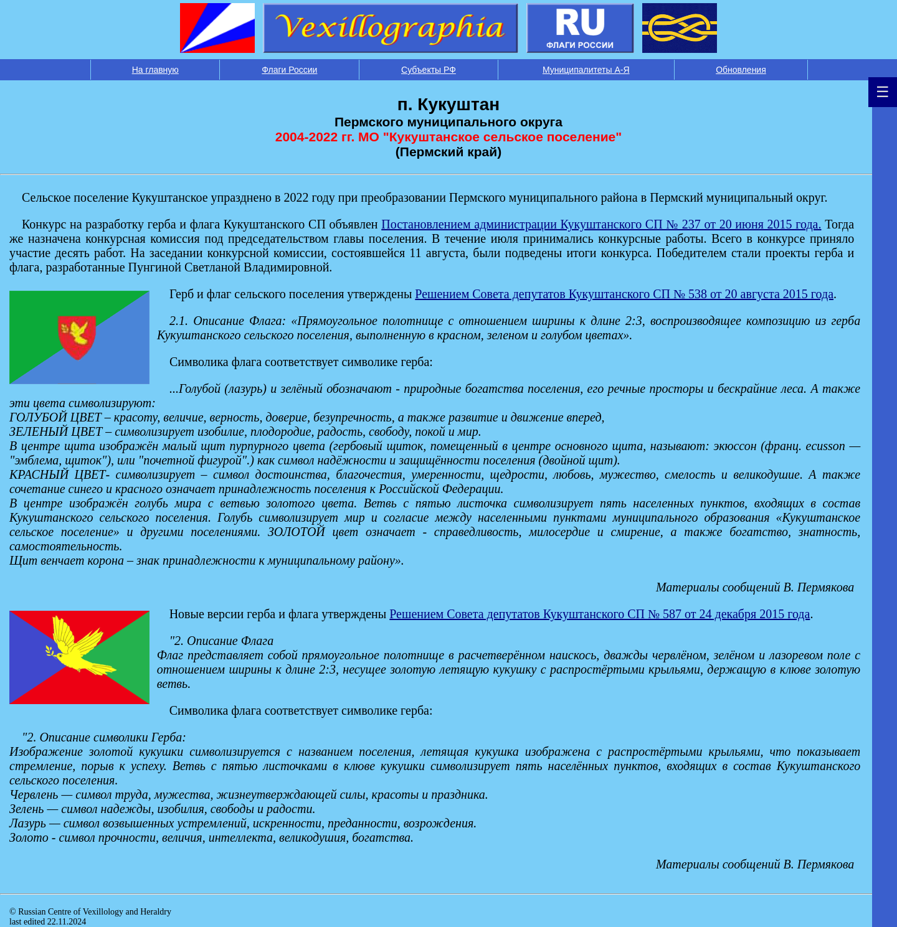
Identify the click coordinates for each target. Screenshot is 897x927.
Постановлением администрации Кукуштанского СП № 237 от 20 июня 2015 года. (601, 224)
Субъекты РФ (428, 70)
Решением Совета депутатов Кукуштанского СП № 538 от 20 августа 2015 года (624, 294)
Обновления (741, 70)
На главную (155, 70)
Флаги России (289, 70)
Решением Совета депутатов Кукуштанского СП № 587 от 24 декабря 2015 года (599, 614)
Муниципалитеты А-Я (586, 70)
